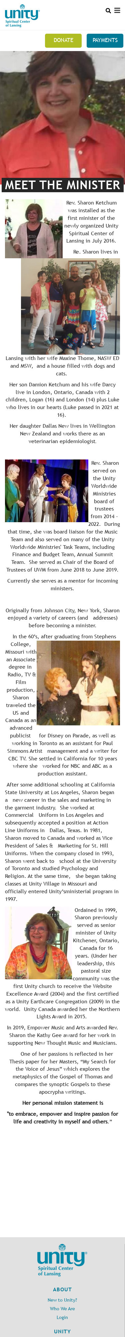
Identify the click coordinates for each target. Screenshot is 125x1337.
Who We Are (62, 1309)
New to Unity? (62, 1300)
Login (62, 1317)
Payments (105, 40)
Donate (63, 40)
